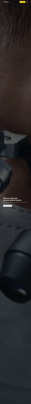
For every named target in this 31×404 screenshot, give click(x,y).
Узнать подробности (7, 205)
